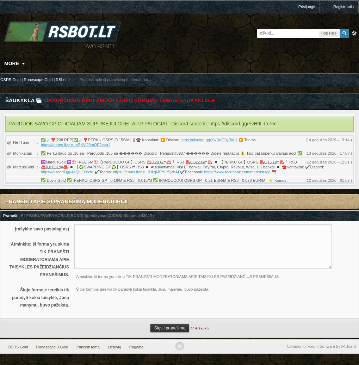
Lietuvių (114, 347)
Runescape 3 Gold (52, 347)
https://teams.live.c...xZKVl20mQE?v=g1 (75, 145)
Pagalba (136, 347)
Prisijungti (306, 7)
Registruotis (343, 7)
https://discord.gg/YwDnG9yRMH (208, 140)
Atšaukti (202, 328)
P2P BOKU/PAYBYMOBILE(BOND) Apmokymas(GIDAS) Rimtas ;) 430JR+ (88, 216)
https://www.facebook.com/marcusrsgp (237, 172)
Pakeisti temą (88, 347)
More (15, 63)
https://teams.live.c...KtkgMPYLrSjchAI (146, 172)
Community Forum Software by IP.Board (321, 346)
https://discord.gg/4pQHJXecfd (67, 172)
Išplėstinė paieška (354, 33)
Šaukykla (20, 100)
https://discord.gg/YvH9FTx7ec (243, 123)
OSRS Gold (18, 347)
